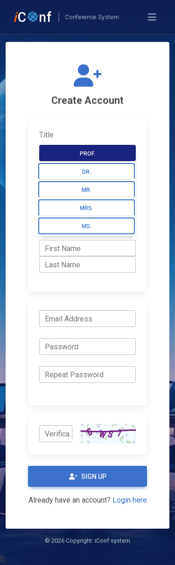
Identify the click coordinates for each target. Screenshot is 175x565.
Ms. (86, 226)
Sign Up (87, 476)
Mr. (86, 190)
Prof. (87, 153)
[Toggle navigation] (152, 17)
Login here (129, 500)
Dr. (86, 172)
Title (46, 134)
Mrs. (86, 208)
